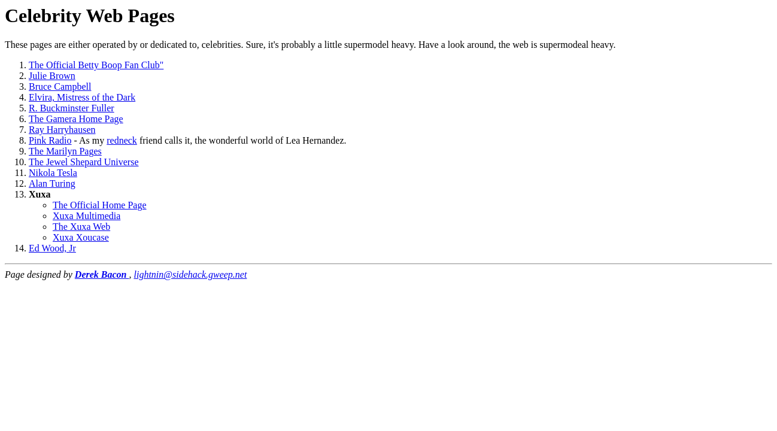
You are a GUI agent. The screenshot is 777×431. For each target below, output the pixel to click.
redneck (122, 140)
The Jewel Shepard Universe (84, 162)
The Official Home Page (100, 205)
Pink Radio (50, 140)
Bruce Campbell (60, 86)
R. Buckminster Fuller (71, 108)
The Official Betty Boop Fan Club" (96, 65)
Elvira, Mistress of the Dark (82, 97)
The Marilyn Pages (65, 151)
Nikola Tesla (53, 173)
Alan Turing (52, 183)
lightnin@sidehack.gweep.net (190, 274)
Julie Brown (52, 76)
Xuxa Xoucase (81, 237)
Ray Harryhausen (62, 130)
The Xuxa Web (81, 226)
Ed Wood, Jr (52, 248)
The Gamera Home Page (76, 119)
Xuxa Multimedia (86, 216)
